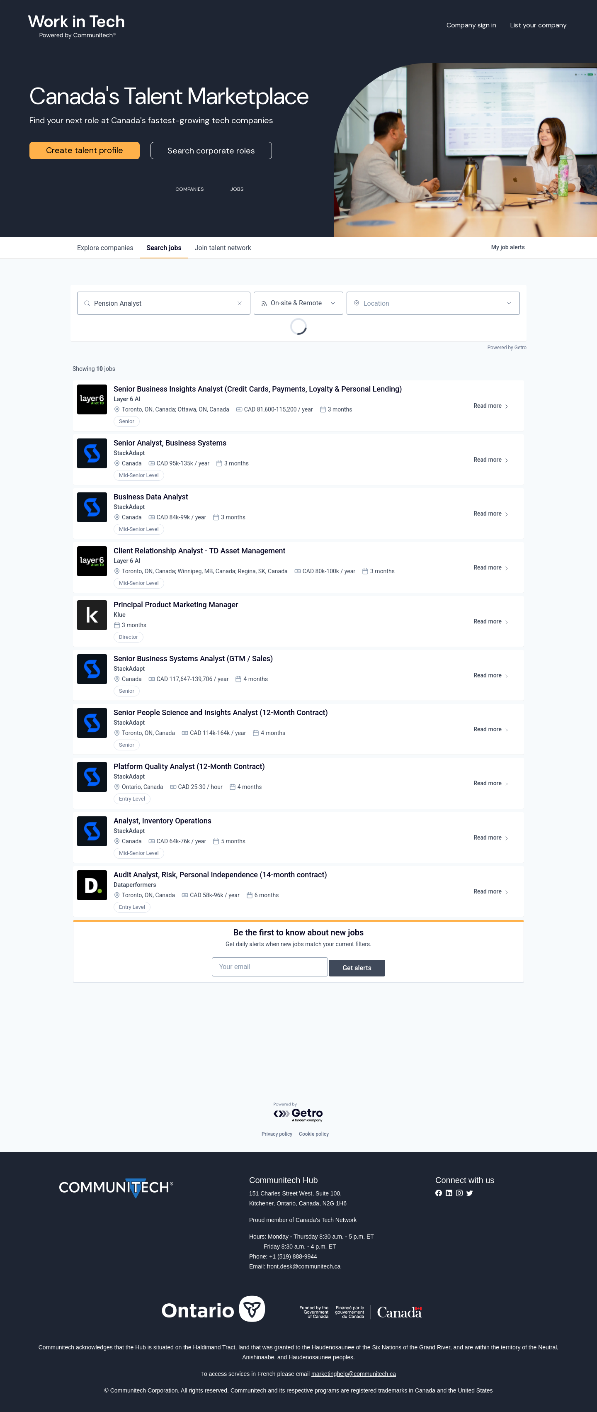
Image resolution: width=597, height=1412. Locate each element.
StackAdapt (133, 462)
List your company (538, 25)
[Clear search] (240, 303)
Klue (122, 639)
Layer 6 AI (131, 403)
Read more (492, 411)
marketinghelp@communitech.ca (353, 1374)
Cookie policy (314, 1134)
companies (105, 248)
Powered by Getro (507, 348)
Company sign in (471, 25)
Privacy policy (277, 1134)
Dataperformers (139, 933)
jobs (163, 248)
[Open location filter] (509, 303)
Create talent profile (84, 150)
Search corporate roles (211, 150)
